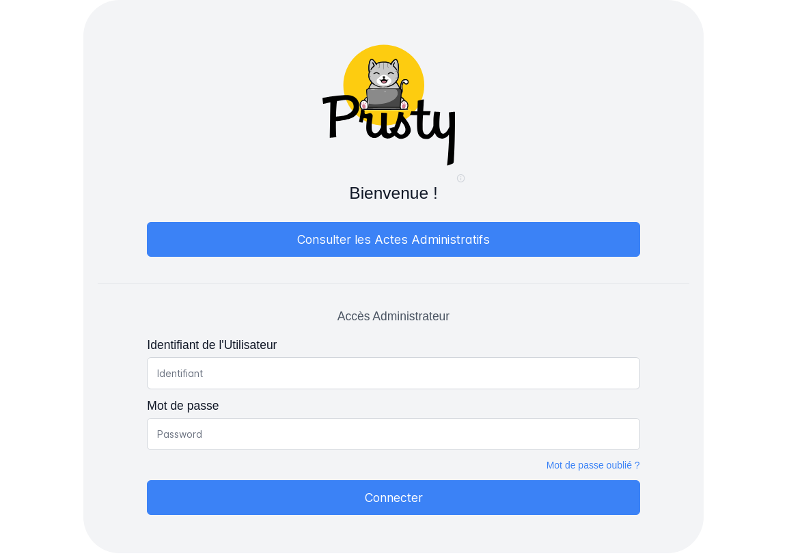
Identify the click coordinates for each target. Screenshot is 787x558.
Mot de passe (183, 406)
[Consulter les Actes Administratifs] (393, 239)
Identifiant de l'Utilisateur (212, 345)
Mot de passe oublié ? (593, 465)
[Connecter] (393, 497)
